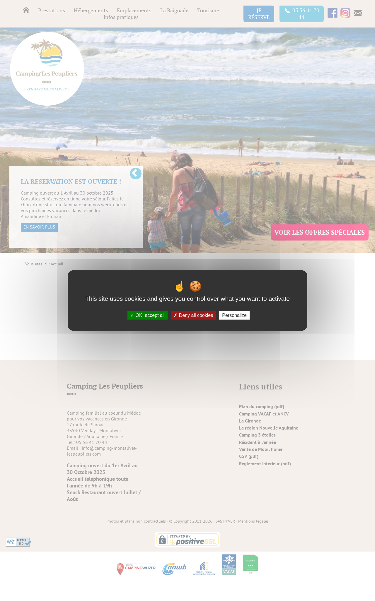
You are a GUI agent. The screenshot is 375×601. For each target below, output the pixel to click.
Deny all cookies (193, 315)
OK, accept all (147, 315)
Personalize (234, 315)
